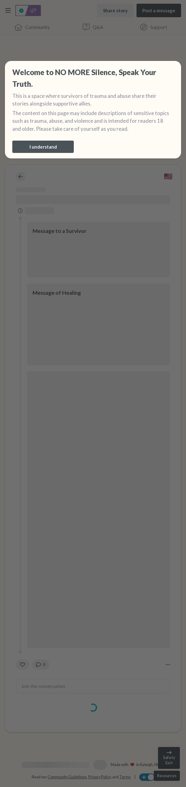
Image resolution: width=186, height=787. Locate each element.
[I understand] (43, 147)
